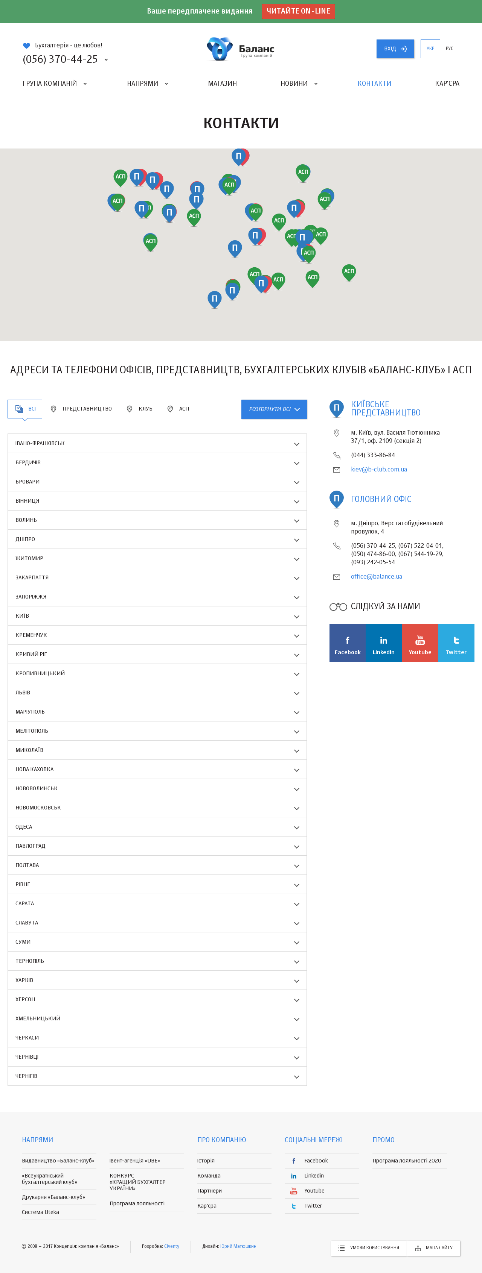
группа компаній (241, 49)
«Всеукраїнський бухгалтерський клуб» (49, 1179)
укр (430, 49)
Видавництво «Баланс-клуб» (58, 1161)
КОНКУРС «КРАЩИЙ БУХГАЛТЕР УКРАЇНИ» (138, 1182)
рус (449, 49)
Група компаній (50, 83)
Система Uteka (40, 1212)
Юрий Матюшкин (238, 1246)
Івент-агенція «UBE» (135, 1161)
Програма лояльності (137, 1203)
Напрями (142, 83)
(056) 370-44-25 (60, 60)
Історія (206, 1161)
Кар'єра (447, 83)
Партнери (209, 1191)
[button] (194, 218)
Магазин (222, 83)
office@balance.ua (376, 577)
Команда (209, 1176)
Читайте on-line (298, 11)
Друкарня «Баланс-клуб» (53, 1197)
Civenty (171, 1246)
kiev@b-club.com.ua (379, 470)
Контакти (374, 83)
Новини (294, 83)
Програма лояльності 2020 (406, 1161)
